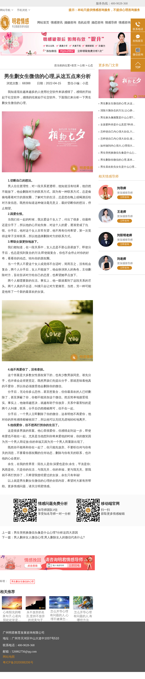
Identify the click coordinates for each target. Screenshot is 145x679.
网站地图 (9, 656)
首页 (74, 65)
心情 (82, 65)
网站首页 (43, 22)
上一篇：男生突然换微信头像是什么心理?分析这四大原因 (40, 532)
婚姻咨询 (70, 22)
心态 (90, 65)
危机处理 (84, 22)
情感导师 (111, 22)
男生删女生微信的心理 (22, 581)
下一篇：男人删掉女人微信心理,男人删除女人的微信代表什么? (43, 537)
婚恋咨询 (97, 22)
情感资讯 (57, 22)
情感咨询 (124, 22)
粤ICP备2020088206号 (18, 662)
